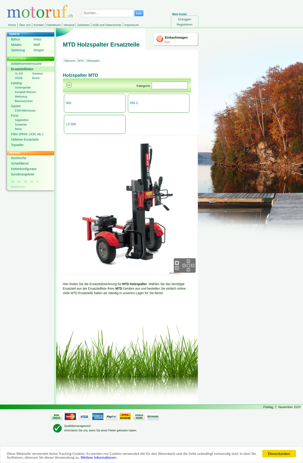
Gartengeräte (23, 87)
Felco (37, 39)
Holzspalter (93, 60)
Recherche (18, 158)
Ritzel (18, 129)
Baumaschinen (24, 101)
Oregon (39, 50)
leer (167, 42)
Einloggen (184, 19)
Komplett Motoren (25, 92)
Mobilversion (18, 186)
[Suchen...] (107, 13)
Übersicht (69, 60)
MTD (81, 60)
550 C (134, 103)
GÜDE (19, 78)
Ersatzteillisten (22, 69)
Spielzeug (18, 50)
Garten (16, 106)
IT (37, 181)
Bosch (36, 78)
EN (19, 181)
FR (25, 181)
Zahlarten (83, 25)
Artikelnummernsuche (26, 63)
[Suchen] (170, 85)
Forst (14, 115)
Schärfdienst (20, 163)
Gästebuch (54, 25)
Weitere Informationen (98, 458)
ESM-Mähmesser (25, 110)
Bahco (15, 39)
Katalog (16, 83)
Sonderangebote (22, 174)
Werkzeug (21, 96)
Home (12, 25)
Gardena (37, 73)
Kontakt (38, 25)
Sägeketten (22, 120)
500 (68, 103)
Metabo (16, 45)
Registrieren (184, 24)
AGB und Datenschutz (107, 25)
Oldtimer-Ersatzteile (25, 139)
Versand (68, 25)
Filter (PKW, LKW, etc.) (27, 134)
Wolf (37, 45)
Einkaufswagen (176, 37)
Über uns (25, 25)
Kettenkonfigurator (24, 169)
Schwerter (21, 124)
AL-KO (19, 73)
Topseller (17, 145)
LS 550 (71, 124)
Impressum (131, 25)
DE (12, 181)
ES (31, 181)
